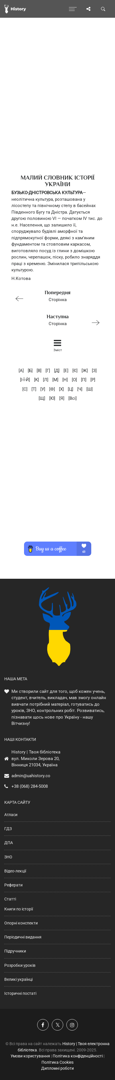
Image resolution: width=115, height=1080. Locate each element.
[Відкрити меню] (73, 8)
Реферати (13, 885)
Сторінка (55, 295)
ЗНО (8, 857)
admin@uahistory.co (30, 775)
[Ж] (85, 370)
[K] (36, 379)
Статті (10, 899)
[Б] (30, 370)
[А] (21, 370)
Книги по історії (18, 909)
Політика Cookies (57, 1062)
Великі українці (18, 979)
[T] (33, 389)
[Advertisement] (57, 106)
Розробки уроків (19, 965)
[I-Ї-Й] (25, 379)
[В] (39, 370)
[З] (94, 370)
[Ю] (52, 398)
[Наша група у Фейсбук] (43, 1025)
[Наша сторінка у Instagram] (72, 1025)
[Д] (57, 370)
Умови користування (30, 1056)
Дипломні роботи (57, 1068)
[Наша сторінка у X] (57, 1025)
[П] (83, 379)
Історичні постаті (20, 993)
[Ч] (79, 389)
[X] (61, 389)
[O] (74, 379)
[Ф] (52, 389)
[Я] (61, 398)
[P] (92, 379)
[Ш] (89, 389)
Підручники (15, 951)
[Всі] (72, 398)
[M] (55, 379)
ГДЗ (8, 828)
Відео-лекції (15, 871)
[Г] (47, 370)
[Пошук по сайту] (103, 8)
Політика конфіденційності (78, 1056)
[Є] (75, 370)
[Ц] (70, 389)
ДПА (8, 842)
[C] (24, 389)
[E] (66, 370)
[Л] (45, 379)
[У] (42, 389)
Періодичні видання (22, 937)
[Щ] (42, 398)
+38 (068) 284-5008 (29, 786)
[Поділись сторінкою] (88, 8)
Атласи (10, 814)
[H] (65, 379)
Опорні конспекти (21, 923)
